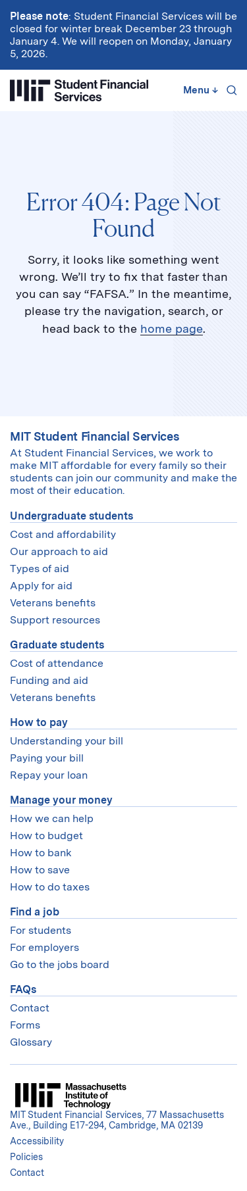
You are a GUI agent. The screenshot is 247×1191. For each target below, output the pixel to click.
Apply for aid (41, 585)
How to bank (41, 852)
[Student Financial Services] (79, 90)
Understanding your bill (66, 741)
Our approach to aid (59, 551)
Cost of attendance (56, 663)
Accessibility (37, 1141)
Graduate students (57, 645)
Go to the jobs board (59, 964)
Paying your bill (47, 758)
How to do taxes (50, 887)
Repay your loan (49, 775)
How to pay (39, 722)
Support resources (55, 620)
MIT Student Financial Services (94, 436)
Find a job (34, 912)
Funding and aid (49, 680)
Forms (25, 1025)
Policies (26, 1157)
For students (40, 930)
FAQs (23, 989)
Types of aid (39, 568)
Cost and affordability (63, 534)
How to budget (46, 835)
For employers (44, 947)
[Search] (229, 90)
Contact (29, 1008)
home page (171, 328)
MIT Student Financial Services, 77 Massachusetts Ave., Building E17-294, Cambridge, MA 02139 (117, 1119)
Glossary (31, 1042)
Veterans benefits (53, 602)
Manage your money (61, 800)
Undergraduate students (71, 516)
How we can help (52, 818)
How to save (40, 869)
